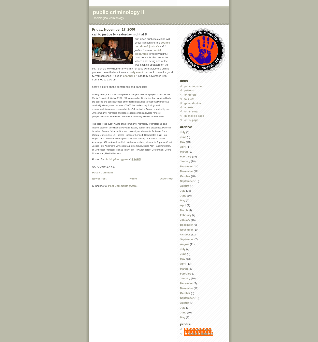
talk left (189, 98)
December (186, 166)
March (184, 151)
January (185, 161)
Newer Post (99, 178)
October (185, 176)
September (187, 181)
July (182, 132)
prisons (189, 90)
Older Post (166, 178)
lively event (136, 72)
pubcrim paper (193, 86)
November (186, 171)
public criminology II (118, 12)
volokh (188, 107)
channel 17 (130, 75)
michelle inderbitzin (200, 333)
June (183, 137)
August (184, 185)
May (182, 141)
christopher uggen (200, 329)
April (183, 146)
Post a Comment (102, 172)
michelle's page (194, 115)
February (185, 156)
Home (133, 178)
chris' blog (191, 111)
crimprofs (190, 94)
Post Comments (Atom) (123, 185)
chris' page (191, 120)
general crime (193, 103)
